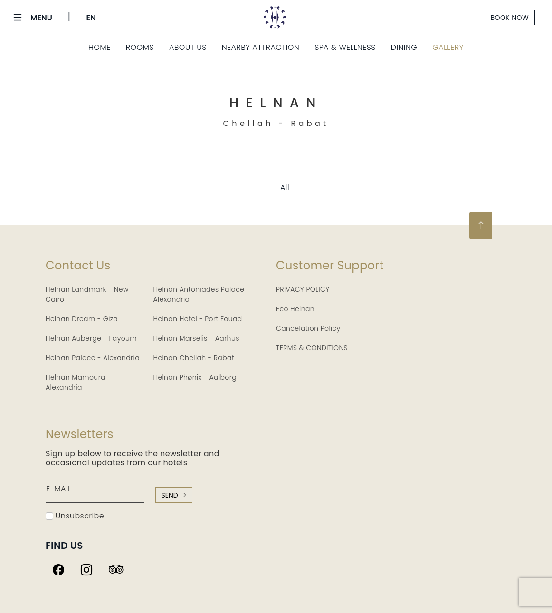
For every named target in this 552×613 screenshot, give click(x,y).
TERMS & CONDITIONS (312, 348)
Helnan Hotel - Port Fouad (197, 319)
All (284, 187)
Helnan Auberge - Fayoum (91, 338)
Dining (404, 47)
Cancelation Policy (308, 328)
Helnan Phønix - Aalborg (195, 377)
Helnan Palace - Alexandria (93, 358)
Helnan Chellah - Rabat (194, 358)
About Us (188, 47)
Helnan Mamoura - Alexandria (78, 382)
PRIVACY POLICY (303, 289)
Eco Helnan (295, 309)
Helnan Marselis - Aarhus (196, 338)
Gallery (448, 47)
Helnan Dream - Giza (82, 319)
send (174, 495)
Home (99, 47)
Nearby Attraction (260, 47)
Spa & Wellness (345, 47)
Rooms (140, 47)
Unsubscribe (75, 515)
